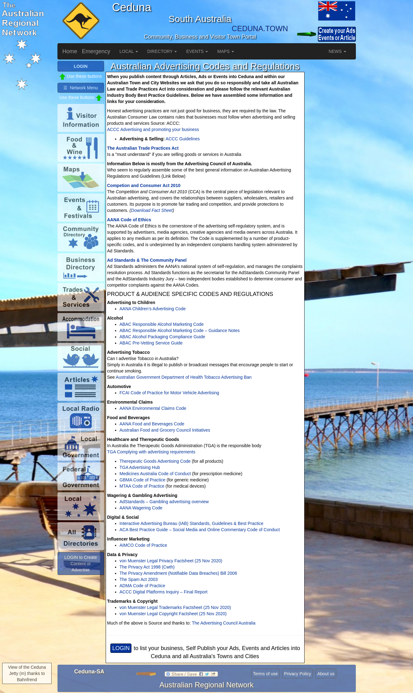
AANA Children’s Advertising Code (153, 308)
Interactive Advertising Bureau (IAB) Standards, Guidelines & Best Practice (192, 523)
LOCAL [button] (129, 51)
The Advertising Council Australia (223, 622)
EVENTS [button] (197, 51)
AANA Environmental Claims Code (153, 408)
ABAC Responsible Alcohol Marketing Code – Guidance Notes (180, 330)
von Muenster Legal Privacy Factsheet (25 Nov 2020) (171, 560)
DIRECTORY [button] (162, 51)
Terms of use (265, 673)
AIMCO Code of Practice (143, 545)
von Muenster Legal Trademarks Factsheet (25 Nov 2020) (175, 607)
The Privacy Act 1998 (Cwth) (147, 566)
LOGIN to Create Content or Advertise (80, 563)
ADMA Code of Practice (142, 585)
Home (69, 51)
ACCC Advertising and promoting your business (153, 129)
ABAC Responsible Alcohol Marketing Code (162, 324)
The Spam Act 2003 (139, 579)
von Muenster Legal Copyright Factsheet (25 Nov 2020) (173, 613)
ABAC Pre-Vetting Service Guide (151, 342)
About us (325, 673)
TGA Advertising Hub (140, 467)
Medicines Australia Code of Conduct (155, 473)
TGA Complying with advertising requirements (151, 451)
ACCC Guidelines (183, 138)
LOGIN (121, 648)
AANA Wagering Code (141, 507)
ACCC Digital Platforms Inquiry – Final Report (164, 591)
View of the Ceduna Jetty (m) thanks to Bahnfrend (27, 673)
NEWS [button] (337, 51)
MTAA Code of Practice (142, 486)
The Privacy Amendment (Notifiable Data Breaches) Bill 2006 (178, 573)
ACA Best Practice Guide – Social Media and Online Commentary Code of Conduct (200, 529)
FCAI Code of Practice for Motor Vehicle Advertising (169, 392)
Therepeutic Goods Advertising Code (155, 461)
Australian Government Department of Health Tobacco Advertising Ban (183, 377)
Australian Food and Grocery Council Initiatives (165, 430)
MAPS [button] (225, 51)
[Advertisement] (331, 154)
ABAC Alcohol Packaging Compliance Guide (162, 336)
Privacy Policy (297, 673)
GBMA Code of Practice (143, 479)
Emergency (96, 51)
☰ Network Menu (80, 87)
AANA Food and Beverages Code (152, 423)
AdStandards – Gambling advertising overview (164, 501)
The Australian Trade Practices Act (143, 148)
